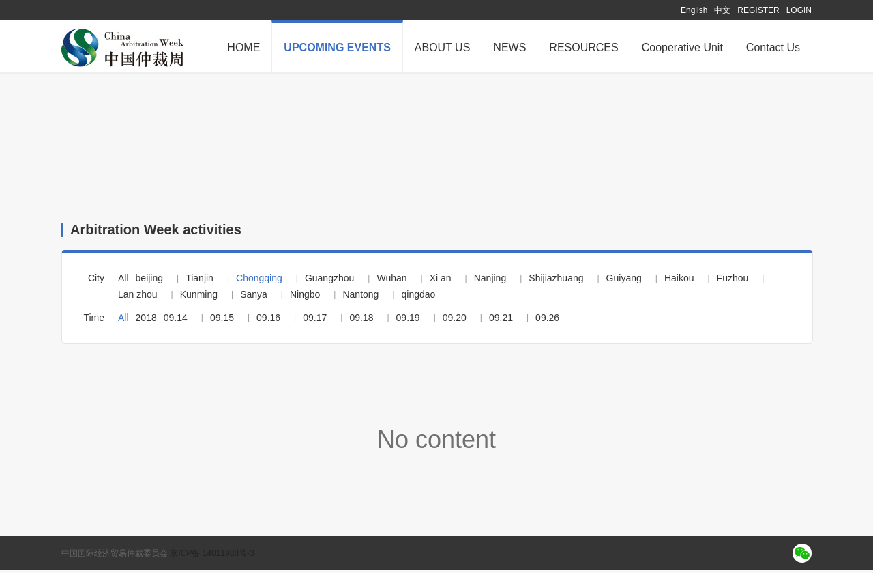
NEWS (509, 47)
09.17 (315, 320)
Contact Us (773, 47)
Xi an (441, 280)
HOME (243, 47)
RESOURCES (583, 47)
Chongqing (259, 280)
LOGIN (799, 10)
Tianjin (199, 280)
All (123, 280)
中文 (722, 10)
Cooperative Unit (682, 47)
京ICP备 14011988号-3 (212, 556)
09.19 (408, 320)
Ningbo (305, 297)
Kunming (199, 297)
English (694, 10)
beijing (149, 280)
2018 (146, 320)
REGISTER (758, 10)
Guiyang (624, 280)
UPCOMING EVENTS (337, 47)
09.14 (176, 320)
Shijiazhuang (556, 280)
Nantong (360, 297)
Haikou (679, 280)
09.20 (455, 320)
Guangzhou (329, 280)
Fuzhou (733, 280)
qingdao (419, 297)
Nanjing (490, 280)
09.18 (361, 320)
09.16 (268, 320)
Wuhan (391, 280)
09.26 (547, 320)
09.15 (222, 320)
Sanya (253, 297)
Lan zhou (138, 297)
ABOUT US (443, 47)
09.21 (501, 320)
